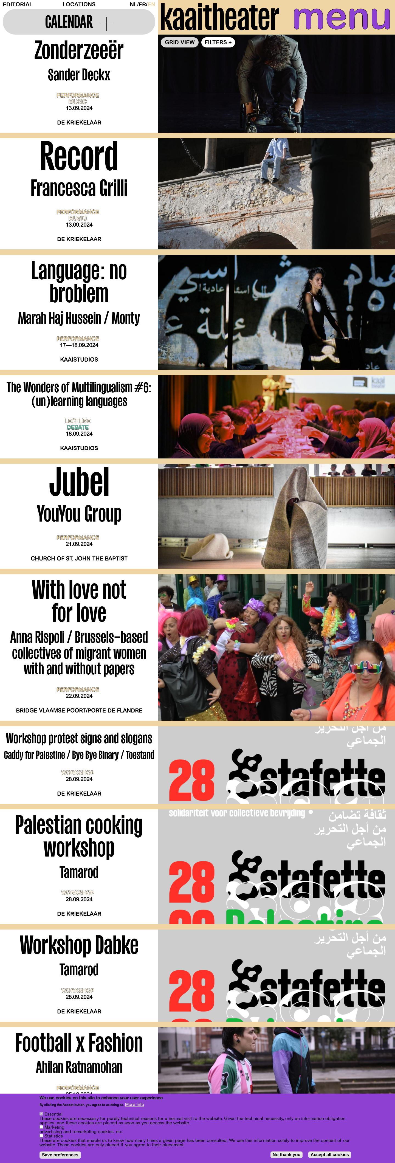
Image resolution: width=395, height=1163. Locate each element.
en (151, 4)
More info (134, 1104)
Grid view (180, 42)
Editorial (18, 4)
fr (142, 4)
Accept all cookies (330, 1154)
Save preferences (60, 1155)
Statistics (53, 1136)
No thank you (286, 1154)
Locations (79, 4)
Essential (53, 1114)
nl (133, 4)
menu (342, 16)
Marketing (54, 1127)
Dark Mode (126, 4)
